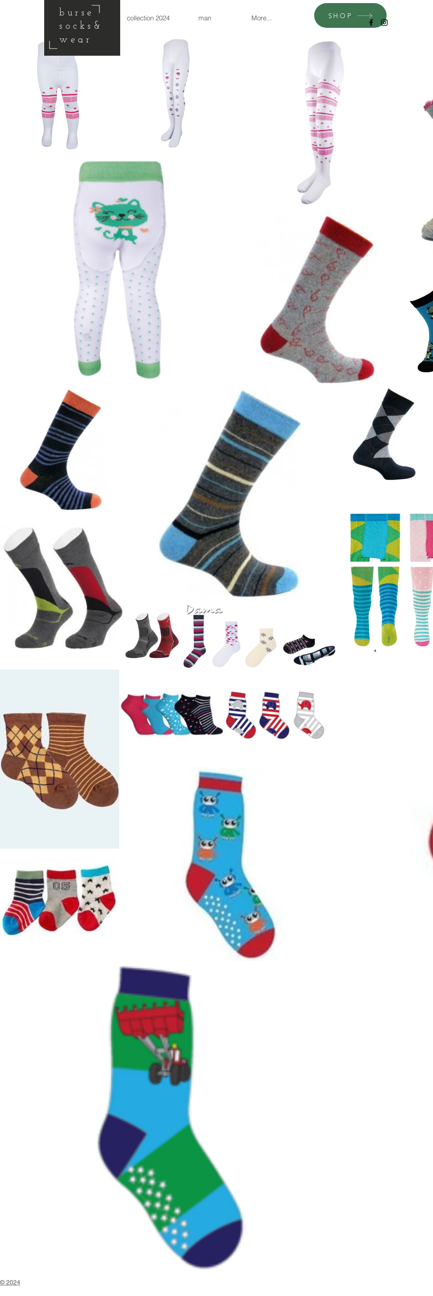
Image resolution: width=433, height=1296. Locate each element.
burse (77, 13)
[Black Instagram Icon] (384, 22)
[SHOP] (350, 15)
